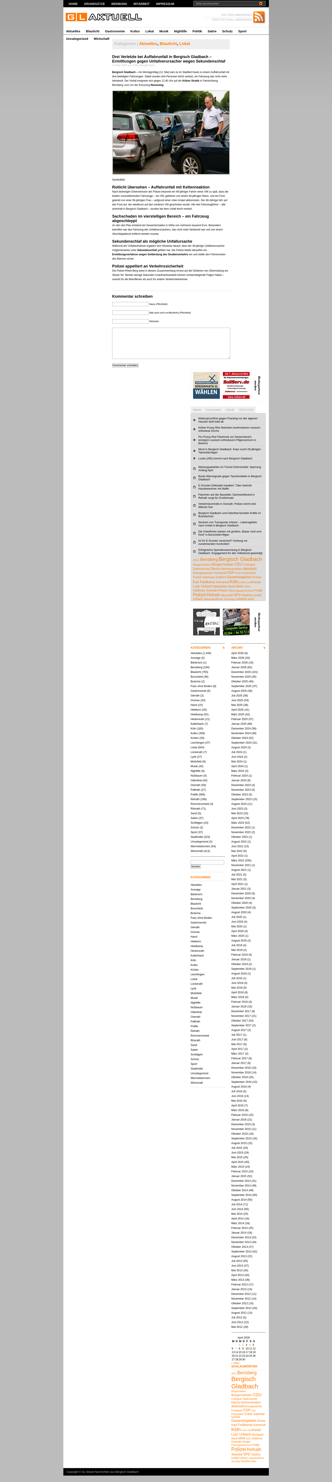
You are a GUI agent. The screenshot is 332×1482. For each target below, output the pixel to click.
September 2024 (241, 749)
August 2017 (239, 1036)
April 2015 (237, 1168)
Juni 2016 (237, 1102)
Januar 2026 (239, 673)
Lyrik (194, 763)
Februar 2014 (239, 1234)
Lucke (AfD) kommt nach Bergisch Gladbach (225, 464)
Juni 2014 (237, 1215)
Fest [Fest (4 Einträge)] (238, 579)
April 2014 (237, 1225)
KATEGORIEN (200, 654)
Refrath (195, 805)
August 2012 (239, 1319)
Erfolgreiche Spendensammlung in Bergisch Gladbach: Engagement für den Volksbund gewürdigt (230, 558)
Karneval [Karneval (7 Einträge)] (222, 588)
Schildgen (197, 829)
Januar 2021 (239, 895)
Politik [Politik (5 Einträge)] (259, 597)
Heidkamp (197, 720)
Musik (163, 31)
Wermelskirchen (200, 852)
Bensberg (196, 673)
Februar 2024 (239, 782)
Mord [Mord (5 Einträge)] (231, 593)
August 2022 (239, 848)
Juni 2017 (237, 1045)
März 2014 (237, 1229)
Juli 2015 (236, 1154)
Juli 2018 (236, 984)
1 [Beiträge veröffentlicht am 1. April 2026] (239, 1351)
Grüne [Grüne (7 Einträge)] (256, 583)
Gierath (195, 702)
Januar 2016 (239, 1126)
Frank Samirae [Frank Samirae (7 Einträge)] (204, 583)
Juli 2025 (236, 702)
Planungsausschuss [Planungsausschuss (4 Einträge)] (241, 597)
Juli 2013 (236, 1267)
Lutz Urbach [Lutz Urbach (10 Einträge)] (203, 593)
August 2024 (239, 753)
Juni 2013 (237, 1272)
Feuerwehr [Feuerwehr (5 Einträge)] (248, 579)
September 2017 (241, 1031)
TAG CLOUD (246, 416)
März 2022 (237, 866)
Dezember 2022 (241, 833)
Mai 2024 (237, 767)
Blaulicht (92, 31)
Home (73, 4)
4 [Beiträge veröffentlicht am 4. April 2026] (250, 1351)
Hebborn (196, 716)
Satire (212, 31)
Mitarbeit (142, 4)
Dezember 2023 (241, 791)
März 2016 (237, 1116)
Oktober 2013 (239, 1253)
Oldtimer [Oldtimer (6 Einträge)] (199, 597)
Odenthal (196, 786)
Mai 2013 (237, 1276)
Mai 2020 (237, 932)
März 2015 (237, 1173)
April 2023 (237, 824)
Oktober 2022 (239, 843)
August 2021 (239, 876)
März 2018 (237, 1003)
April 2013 (237, 1281)
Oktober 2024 (239, 744)
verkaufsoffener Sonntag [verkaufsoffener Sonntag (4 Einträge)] (219, 605)
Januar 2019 (239, 965)
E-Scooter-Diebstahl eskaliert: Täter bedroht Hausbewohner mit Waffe (225, 493)
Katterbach (197, 730)
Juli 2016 (236, 1097)
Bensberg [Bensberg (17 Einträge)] (209, 565)
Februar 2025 (239, 725)
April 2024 (237, 772)
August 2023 (239, 810)
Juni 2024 (237, 763)
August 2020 (239, 918)
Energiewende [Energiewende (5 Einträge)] (203, 579)
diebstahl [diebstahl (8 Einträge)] (249, 575)
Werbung (119, 4)
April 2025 (237, 716)
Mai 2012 (237, 1333)
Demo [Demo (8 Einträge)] (215, 575)
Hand (194, 711)
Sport (242, 31)
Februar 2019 (239, 961)
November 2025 (241, 683)
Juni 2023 (237, 815)
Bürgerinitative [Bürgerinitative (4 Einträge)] (202, 571)
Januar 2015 (239, 1182)
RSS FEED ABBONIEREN (236, 14)
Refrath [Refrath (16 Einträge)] (213, 601)
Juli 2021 (236, 881)
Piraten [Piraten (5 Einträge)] (223, 597)
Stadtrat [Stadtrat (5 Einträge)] (247, 601)
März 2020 (237, 942)
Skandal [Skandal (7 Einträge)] (227, 601)
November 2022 (241, 838)
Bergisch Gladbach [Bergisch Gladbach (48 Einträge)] (240, 565)
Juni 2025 (237, 706)
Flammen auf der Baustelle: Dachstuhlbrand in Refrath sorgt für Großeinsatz (226, 502)
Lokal (149, 31)
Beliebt (197, 416)
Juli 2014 (236, 1210)
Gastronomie (115, 31)
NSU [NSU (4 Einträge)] (247, 593)
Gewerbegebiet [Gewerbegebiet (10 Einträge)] (239, 583)
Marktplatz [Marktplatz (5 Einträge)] (220, 593)
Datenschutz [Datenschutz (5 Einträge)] (201, 575)
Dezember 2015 (241, 1130)
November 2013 (241, 1248)
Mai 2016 (237, 1107)
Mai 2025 (237, 711)
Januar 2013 (239, 1295)
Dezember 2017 (241, 1017)
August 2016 (239, 1093)
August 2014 (239, 1206)
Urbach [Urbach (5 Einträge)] (198, 605)
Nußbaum (197, 782)
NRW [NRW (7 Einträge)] (240, 593)
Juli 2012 (236, 1323)
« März (235, 1369)
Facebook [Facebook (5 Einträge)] (219, 579)
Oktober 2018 (239, 970)
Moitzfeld (196, 767)
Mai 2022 (237, 857)
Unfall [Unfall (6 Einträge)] (257, 601)
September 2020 (241, 914)
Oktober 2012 (239, 1309)
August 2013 (239, 1262)
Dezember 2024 (241, 735)
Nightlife (180, 31)
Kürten (195, 744)
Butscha (196, 687)
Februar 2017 (239, 1064)
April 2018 (237, 998)
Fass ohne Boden (201, 692)
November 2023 (241, 796)
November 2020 (241, 904)
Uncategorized (77, 38)
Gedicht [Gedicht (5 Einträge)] (221, 583)
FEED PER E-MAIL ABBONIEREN (232, 19)
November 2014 (241, 1192)
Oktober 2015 (239, 1140)
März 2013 (237, 1286)
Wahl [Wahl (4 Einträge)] (251, 605)
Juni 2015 (237, 1159)
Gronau (195, 706)
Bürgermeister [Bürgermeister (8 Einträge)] (223, 571)
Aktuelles (73, 31)
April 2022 (237, 862)
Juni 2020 (237, 928)
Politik (197, 31)
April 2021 (237, 890)
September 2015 (241, 1144)
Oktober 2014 (239, 1196)
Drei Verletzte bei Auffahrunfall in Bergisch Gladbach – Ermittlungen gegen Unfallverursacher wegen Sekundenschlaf (168, 59)
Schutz (227, 31)
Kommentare (213, 416)
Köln (193, 735)
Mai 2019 (237, 956)
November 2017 (241, 1022)
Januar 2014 (239, 1239)
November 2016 (241, 1078)
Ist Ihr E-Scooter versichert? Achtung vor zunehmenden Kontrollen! (223, 548)
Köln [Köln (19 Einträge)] (234, 588)
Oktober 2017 (239, 1027)
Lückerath (197, 758)
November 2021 (241, 871)
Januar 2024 (239, 786)
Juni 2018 (237, 989)
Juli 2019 (236, 951)
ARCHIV (237, 654)
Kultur (135, 31)
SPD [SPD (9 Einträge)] (237, 601)
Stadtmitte (197, 843)
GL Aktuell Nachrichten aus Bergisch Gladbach (110, 1478)
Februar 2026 (239, 669)
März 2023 (237, 829)
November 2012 (241, 1305)
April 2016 (237, 1111)
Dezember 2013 (241, 1243)
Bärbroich (196, 669)
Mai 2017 (237, 1050)
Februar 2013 (239, 1290)
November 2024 (241, 739)
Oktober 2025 (239, 687)
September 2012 (241, 1314)
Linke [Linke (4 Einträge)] (242, 588)
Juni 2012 (237, 1328)
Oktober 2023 (239, 800)
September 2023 (241, 805)
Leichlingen (198, 749)
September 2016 (241, 1088)
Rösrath (195, 815)
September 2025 (241, 692)
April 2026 (237, 659)
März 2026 (237, 664)
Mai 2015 (237, 1163)
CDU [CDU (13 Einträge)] (238, 571)
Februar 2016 (239, 1121)
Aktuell (230, 416)
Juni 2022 (237, 852)
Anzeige (196, 664)
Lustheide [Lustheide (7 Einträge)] (254, 588)
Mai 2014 (237, 1220)
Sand (194, 819)
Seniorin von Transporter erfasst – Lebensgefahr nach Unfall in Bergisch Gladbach (227, 530)
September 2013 (241, 1257)
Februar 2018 (239, 1008)
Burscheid (197, 683)
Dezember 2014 (241, 1187)
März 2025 (237, 720)
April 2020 (237, 937)
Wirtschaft (101, 38)
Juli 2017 (236, 1041)
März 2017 (237, 1060)
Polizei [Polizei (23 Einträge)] (199, 601)
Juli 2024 (236, 758)
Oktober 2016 (239, 1083)
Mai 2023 (237, 819)
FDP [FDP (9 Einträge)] (230, 579)
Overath (196, 791)
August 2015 (239, 1149)
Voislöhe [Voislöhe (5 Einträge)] (241, 605)
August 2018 (239, 980)
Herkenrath (197, 725)
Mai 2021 (237, 885)
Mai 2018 (237, 994)
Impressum (165, 4)
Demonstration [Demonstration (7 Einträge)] (231, 575)
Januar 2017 (239, 1069)
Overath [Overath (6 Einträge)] (211, 597)
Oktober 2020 (239, 909)
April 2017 (237, 1055)
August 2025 (239, 697)
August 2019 (239, 947)
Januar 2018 (239, 1012)
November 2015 (241, 1135)
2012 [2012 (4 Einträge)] (196, 566)
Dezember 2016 (241, 1074)
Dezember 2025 (241, 678)
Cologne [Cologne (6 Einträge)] (249, 571)
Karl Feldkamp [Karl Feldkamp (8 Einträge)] (204, 588)
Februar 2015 (239, 1177)
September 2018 (241, 975)
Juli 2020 (236, 923)
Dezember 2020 (241, 899)
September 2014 (241, 1201)
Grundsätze (94, 4)
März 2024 (237, 777)
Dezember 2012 (241, 1300)
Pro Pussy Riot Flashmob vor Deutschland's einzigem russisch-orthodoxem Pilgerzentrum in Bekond (227, 446)
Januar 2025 (239, 730)
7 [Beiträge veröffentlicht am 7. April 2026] (236, 1355)
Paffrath (195, 796)
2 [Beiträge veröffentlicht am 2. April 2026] (243, 1351)
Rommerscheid (200, 810)
